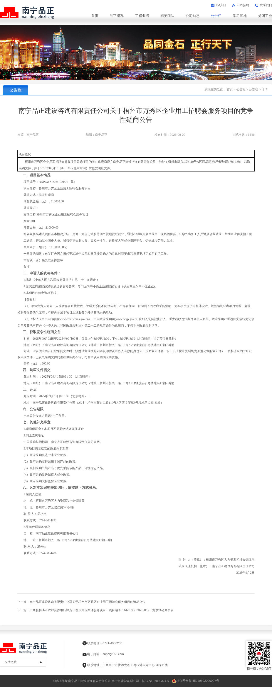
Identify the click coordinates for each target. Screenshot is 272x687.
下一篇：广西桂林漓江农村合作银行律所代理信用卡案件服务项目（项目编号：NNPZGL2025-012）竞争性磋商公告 (95, 610)
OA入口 (221, 5)
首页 (94, 16)
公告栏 (216, 16)
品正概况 (117, 16)
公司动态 (193, 16)
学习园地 (240, 16)
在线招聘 (243, 5)
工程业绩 (142, 16)
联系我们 (266, 5)
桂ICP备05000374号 (156, 681)
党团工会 (265, 16)
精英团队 (167, 16)
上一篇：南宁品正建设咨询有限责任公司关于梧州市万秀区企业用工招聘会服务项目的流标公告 (81, 602)
